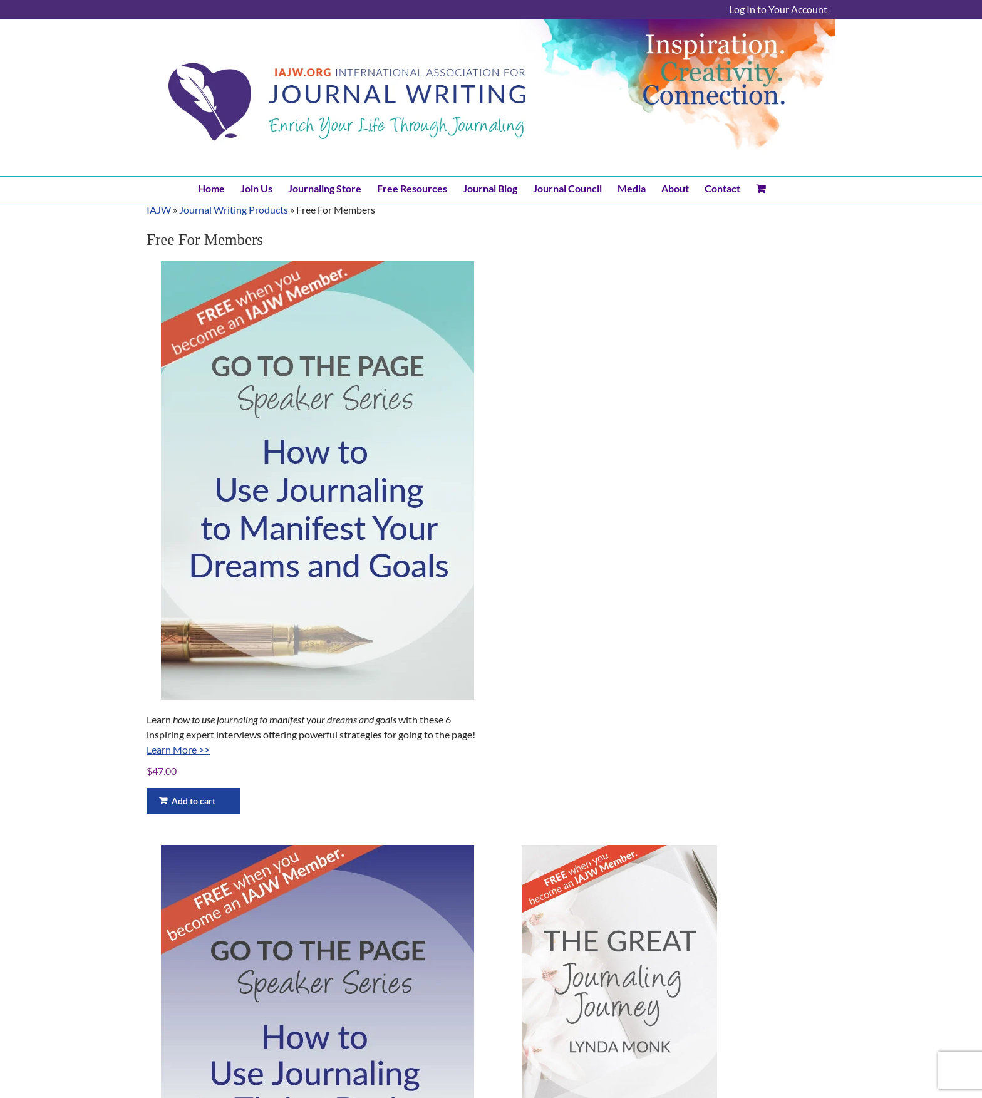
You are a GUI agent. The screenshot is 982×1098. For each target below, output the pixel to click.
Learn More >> (178, 749)
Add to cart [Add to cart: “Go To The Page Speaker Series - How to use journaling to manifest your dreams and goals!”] (193, 800)
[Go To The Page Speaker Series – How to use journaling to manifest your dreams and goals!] (317, 480)
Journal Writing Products (233, 209)
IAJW (159, 209)
